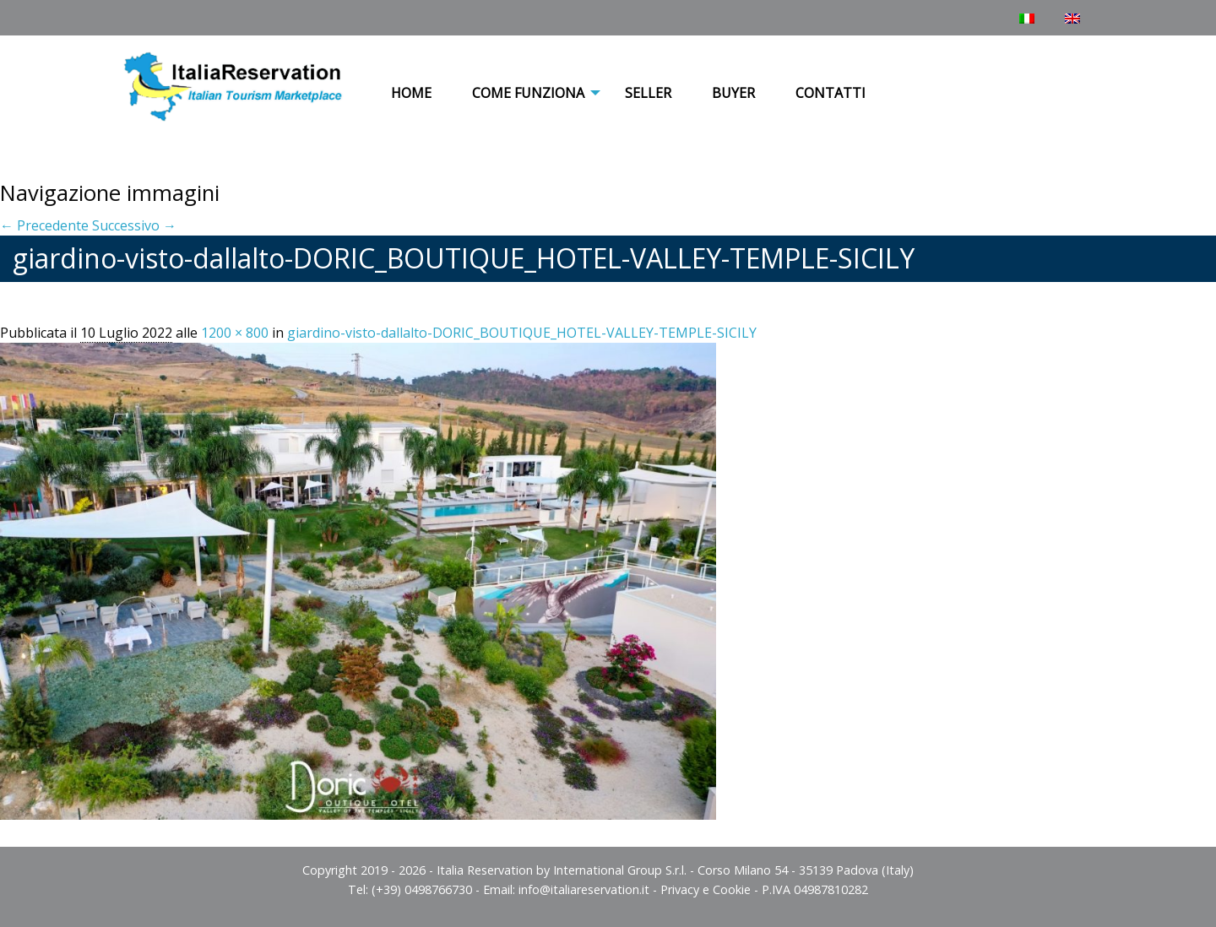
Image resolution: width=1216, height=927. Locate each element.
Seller (648, 93)
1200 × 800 (235, 332)
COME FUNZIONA (528, 93)
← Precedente (44, 225)
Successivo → (134, 225)
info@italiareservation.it (583, 889)
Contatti (830, 93)
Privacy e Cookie (705, 889)
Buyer (733, 93)
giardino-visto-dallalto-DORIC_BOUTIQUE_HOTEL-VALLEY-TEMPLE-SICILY (522, 332)
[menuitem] (411, 93)
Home (411, 93)
